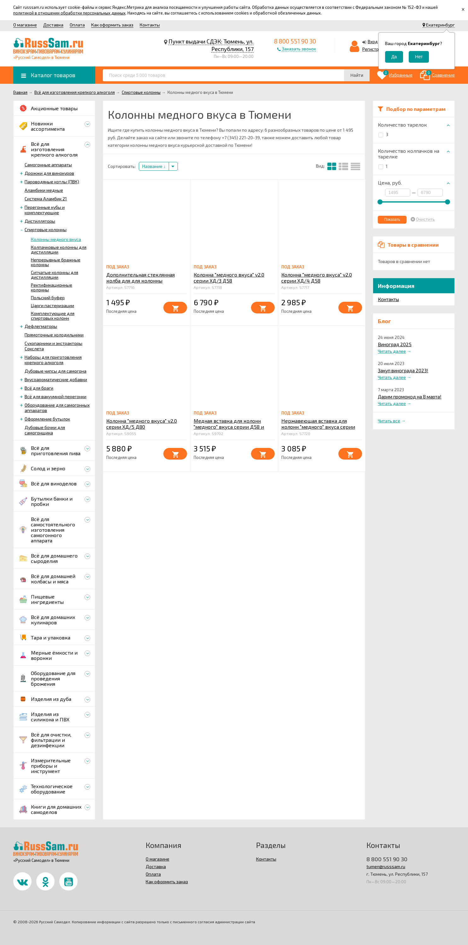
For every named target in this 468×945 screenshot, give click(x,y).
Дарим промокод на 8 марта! (410, 396)
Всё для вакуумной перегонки (55, 396)
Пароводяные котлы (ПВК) (52, 181)
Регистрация (375, 49)
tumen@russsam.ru (385, 866)
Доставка (53, 24)
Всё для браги (39, 388)
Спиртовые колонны (46, 229)
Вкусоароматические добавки (56, 379)
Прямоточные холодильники (54, 334)
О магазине (25, 24)
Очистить (425, 219)
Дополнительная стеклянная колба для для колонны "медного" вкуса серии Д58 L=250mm (140, 283)
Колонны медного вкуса (56, 239)
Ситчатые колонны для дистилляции (54, 275)
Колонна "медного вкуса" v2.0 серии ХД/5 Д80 (141, 424)
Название (154, 166)
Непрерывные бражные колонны (55, 262)
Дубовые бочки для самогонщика (45, 430)
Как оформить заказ (112, 24)
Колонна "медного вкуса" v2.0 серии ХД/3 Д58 (229, 278)
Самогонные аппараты (48, 164)
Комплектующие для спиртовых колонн (52, 316)
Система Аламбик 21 (46, 198)
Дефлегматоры (41, 326)
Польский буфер (48, 297)
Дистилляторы (40, 221)
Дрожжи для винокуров (49, 173)
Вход (373, 41)
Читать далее (392, 351)
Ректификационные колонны (51, 287)
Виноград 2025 (395, 344)
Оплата (77, 24)
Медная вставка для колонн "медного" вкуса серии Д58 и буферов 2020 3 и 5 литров (229, 427)
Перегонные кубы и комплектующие (45, 209)
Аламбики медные (44, 190)
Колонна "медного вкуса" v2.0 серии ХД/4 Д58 (316, 278)
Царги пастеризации (52, 305)
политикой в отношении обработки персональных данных (69, 12)
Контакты (150, 24)
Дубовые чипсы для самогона (55, 371)
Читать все (389, 420)
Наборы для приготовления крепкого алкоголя (53, 359)
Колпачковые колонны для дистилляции (58, 249)
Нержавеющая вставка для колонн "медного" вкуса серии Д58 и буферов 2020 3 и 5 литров (321, 427)
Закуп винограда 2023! (403, 370)
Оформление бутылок (47, 418)
